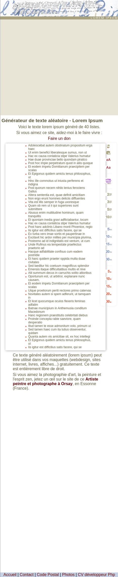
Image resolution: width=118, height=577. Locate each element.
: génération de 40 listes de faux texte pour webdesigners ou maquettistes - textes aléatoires (60, 6)
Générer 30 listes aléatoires (108, 301)
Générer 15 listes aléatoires (108, 286)
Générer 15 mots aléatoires (108, 244)
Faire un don (59, 138)
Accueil (10, 574)
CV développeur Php (96, 574)
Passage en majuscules (108, 159)
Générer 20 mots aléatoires (108, 251)
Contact (26, 574)
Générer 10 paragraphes (108, 216)
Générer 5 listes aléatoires (108, 271)
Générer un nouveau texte (108, 146)
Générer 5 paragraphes (108, 209)
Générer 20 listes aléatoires (108, 293)
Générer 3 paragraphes (108, 201)
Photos (68, 574)
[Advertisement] (47, 66)
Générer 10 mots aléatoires (108, 236)
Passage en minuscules (108, 167)
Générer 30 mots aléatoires (108, 259)
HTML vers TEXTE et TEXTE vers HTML (108, 183)
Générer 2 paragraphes (108, 194)
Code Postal (48, 574)
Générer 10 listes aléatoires (108, 278)
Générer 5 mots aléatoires (108, 229)
